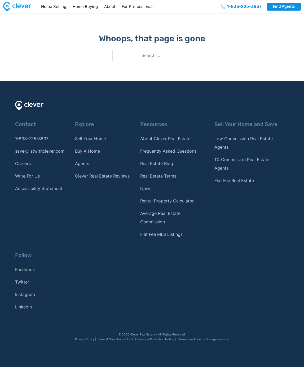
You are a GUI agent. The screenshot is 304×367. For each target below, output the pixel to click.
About (109, 6)
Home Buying (85, 6)
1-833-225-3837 (32, 138)
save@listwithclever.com (39, 151)
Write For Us (27, 176)
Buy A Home (87, 151)
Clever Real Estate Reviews (102, 176)
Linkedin (23, 306)
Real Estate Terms (158, 176)
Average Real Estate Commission (160, 217)
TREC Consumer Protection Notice (150, 339)
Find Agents (284, 6)
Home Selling (53, 6)
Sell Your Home (90, 138)
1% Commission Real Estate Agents (242, 164)
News (145, 188)
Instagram (25, 294)
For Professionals (138, 6)
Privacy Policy (84, 339)
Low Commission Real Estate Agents (243, 143)
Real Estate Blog (156, 163)
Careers (23, 163)
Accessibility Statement (38, 188)
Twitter (22, 282)
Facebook (25, 269)
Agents (82, 163)
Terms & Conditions (110, 339)
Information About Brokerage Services (203, 339)
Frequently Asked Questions (168, 151)
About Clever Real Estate (165, 138)
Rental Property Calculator (167, 201)
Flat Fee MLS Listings (161, 234)
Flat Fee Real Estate (234, 180)
